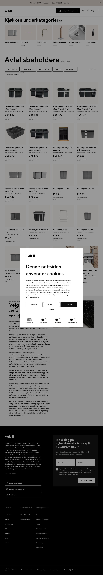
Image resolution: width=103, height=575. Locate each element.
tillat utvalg (51, 304)
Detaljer (51, 309)
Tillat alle (69, 304)
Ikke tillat (34, 304)
